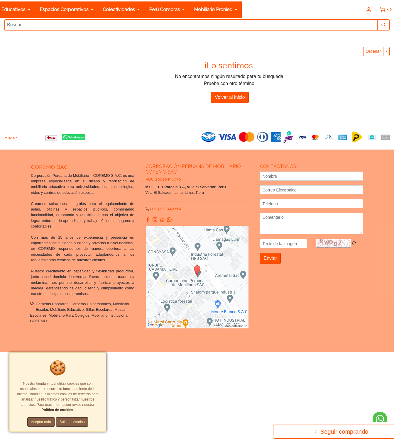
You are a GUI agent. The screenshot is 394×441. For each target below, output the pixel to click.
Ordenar (373, 50)
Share (10, 137)
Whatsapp (73, 137)
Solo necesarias (72, 422)
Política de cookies (57, 410)
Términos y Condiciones (218, 360)
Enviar (270, 257)
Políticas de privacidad (260, 360)
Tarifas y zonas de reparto (135, 365)
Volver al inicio (230, 96)
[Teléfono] (311, 203)
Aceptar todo (41, 422)
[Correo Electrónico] (311, 189)
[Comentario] (311, 223)
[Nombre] (311, 175)
